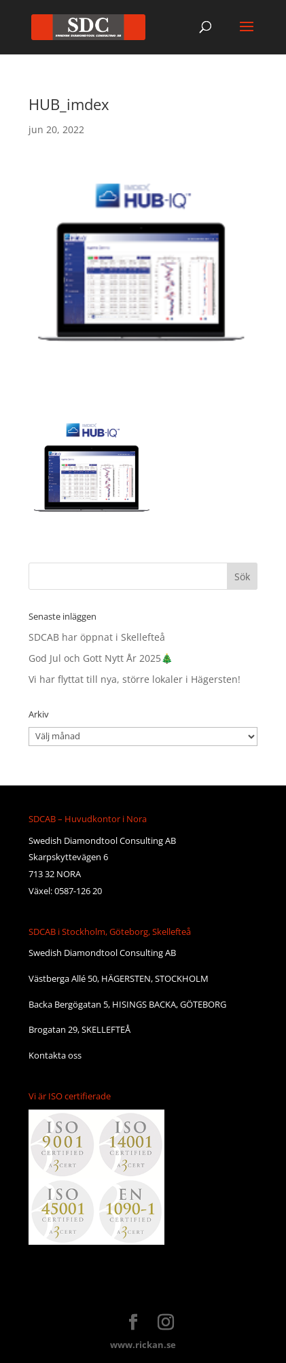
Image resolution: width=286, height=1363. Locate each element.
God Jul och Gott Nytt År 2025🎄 (101, 658)
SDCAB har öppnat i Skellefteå (97, 637)
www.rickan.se (143, 1345)
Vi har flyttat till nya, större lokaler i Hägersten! (134, 679)
